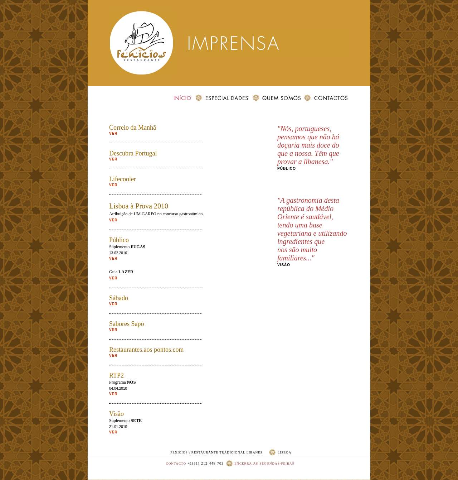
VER (113, 133)
